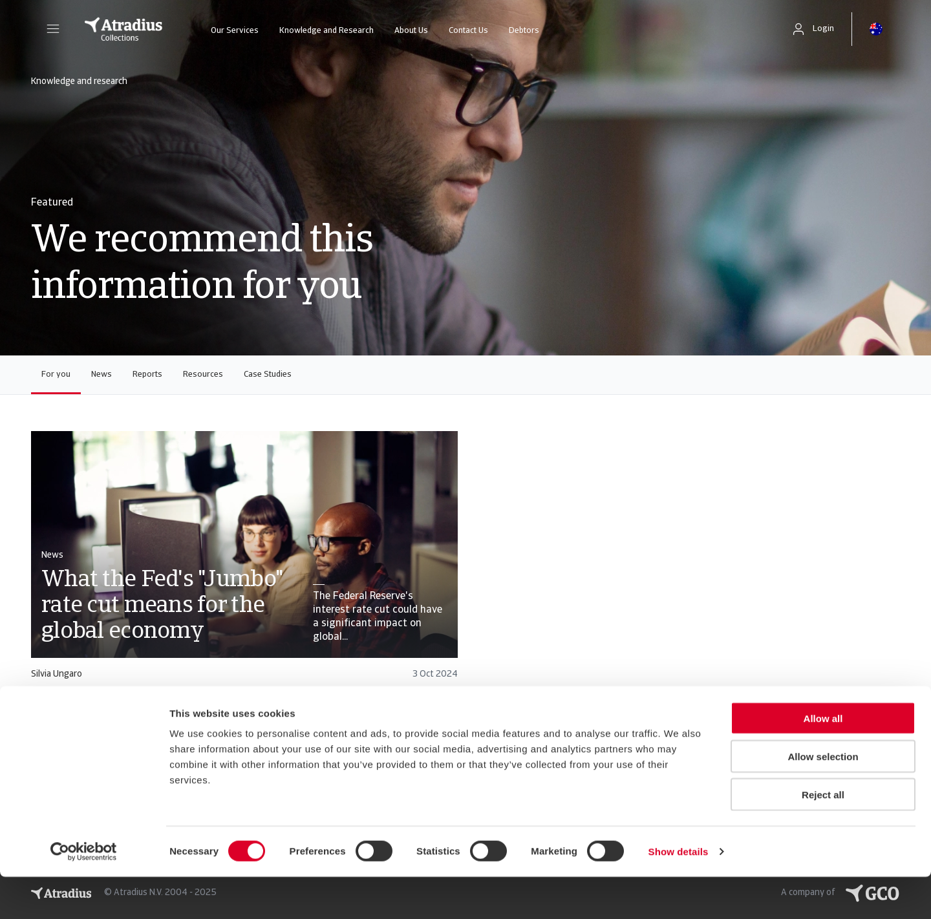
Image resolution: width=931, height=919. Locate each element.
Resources (203, 374)
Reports (147, 374)
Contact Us (468, 30)
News (101, 374)
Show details (678, 893)
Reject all (823, 836)
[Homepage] (123, 29)
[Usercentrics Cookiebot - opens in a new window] (83, 893)
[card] (244, 561)
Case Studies (268, 374)
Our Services (235, 30)
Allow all (823, 760)
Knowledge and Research (326, 30)
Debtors (524, 30)
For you (55, 374)
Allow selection (822, 798)
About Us (411, 30)
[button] (53, 29)
